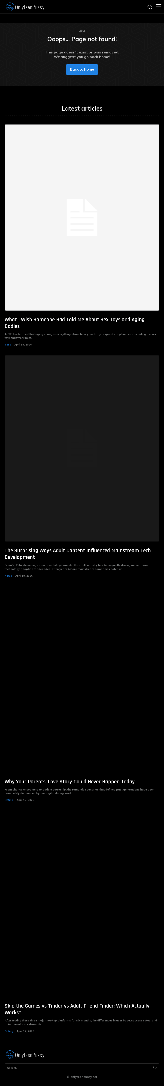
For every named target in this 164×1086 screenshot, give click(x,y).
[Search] (155, 1068)
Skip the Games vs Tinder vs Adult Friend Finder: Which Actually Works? (77, 1009)
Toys (8, 344)
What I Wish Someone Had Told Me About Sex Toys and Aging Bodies (75, 323)
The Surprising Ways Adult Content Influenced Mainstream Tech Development (78, 554)
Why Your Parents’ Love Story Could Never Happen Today (70, 781)
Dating (9, 800)
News (8, 575)
